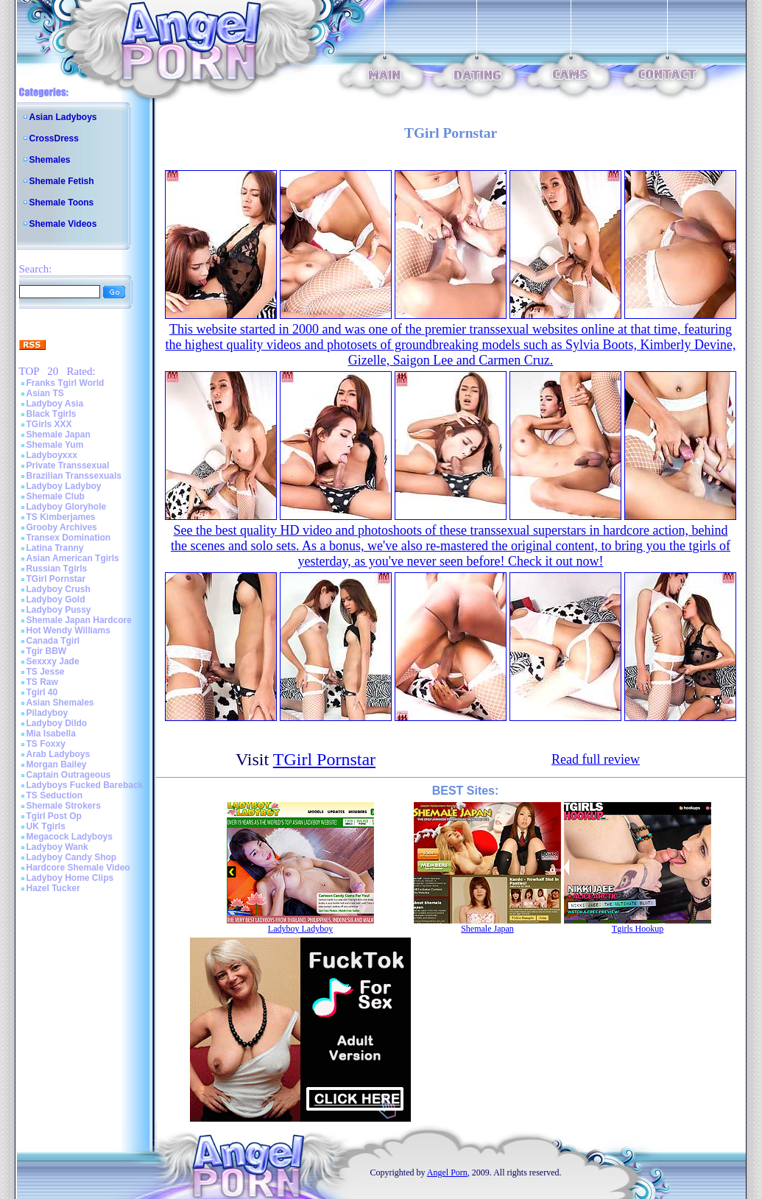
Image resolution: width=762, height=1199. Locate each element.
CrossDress (54, 138)
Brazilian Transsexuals (74, 476)
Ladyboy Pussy (59, 610)
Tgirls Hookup (637, 929)
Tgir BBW (47, 651)
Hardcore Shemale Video (78, 867)
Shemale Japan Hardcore (79, 620)
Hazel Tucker (53, 888)
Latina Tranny (55, 548)
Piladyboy (47, 713)
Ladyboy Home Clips (70, 878)
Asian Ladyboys (63, 117)
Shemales (50, 160)
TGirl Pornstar (56, 579)
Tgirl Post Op (54, 816)
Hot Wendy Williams (68, 630)
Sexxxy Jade (53, 661)
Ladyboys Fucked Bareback (85, 785)
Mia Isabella (51, 733)
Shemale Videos (63, 224)
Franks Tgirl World (66, 383)
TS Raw (42, 682)
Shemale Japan (59, 434)
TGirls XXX (49, 424)
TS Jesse (46, 672)
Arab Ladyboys (59, 754)
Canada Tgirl (53, 641)
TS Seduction (55, 795)
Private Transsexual (68, 465)
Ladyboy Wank (57, 847)
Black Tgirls (52, 414)
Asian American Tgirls (73, 558)
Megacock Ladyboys (70, 836)
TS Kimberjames (61, 517)
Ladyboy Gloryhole (67, 507)
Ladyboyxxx (52, 455)
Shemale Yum (55, 445)
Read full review (595, 759)
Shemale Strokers (64, 806)
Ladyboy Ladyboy (64, 486)
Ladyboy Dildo (57, 723)
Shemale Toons (61, 202)
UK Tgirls (46, 826)
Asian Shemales (60, 702)
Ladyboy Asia (55, 403)
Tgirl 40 (42, 692)
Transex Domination (69, 537)
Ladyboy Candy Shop (72, 857)
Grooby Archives (62, 527)
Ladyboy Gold (56, 599)
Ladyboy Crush (59, 589)
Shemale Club (56, 496)
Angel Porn (447, 1172)
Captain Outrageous (69, 775)
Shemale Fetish (61, 181)
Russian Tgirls (57, 568)
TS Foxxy (46, 744)
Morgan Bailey (57, 764)
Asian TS (45, 393)
